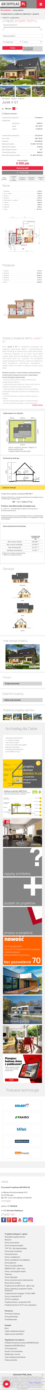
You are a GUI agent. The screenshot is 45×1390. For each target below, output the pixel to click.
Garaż (26, 42)
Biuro (7, 1297)
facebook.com (3, 1188)
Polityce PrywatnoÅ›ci (35, 1383)
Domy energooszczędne (14, 1214)
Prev (3, 91)
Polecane (8, 1243)
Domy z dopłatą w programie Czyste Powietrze (18, 1258)
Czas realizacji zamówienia (15, 1326)
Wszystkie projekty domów (15, 1206)
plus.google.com (9, 1188)
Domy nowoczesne (12, 1211)
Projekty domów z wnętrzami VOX (18, 1271)
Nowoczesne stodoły (13, 1252)
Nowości (8, 1209)
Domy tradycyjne (11, 1246)
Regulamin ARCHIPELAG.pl (15, 1314)
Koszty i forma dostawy (14, 1320)
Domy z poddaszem (12, 1226)
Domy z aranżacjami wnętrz (15, 1240)
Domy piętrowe (10, 1232)
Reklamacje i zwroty (12, 1323)
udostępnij (6, 99)
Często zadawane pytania (14, 1300)
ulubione (21, 99)
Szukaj (12, 48)
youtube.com (19, 1188)
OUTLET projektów (12, 1268)
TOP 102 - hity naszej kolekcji (16, 1217)
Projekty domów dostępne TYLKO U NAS (20, 1262)
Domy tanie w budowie (13, 1220)
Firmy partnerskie (11, 1285)
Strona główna (5, 10)
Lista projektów (17, 10)
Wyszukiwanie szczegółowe (28, 48)
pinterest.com (14, 1188)
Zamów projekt (23, 168)
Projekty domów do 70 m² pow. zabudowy (20, 1274)
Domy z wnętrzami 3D (13, 1265)
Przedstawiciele (11, 1288)
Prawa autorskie (11, 1329)
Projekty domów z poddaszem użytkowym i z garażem (20, 14)
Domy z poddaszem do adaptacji (17, 1229)
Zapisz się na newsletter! (14, 1303)
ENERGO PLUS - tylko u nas (15, 1237)
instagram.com (30, 1188)
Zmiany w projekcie (22, 178)
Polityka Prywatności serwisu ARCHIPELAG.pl (22, 1312)
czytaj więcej (37, 405)
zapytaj (14, 99)
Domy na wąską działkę (13, 1234)
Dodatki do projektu (13, 178)
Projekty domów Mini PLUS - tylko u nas (19, 1255)
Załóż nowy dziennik (12, 675)
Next (42, 91)
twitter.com (25, 1188)
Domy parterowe (11, 1223)
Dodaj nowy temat (12, 659)
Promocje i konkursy (12, 1283)
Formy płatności (11, 1317)
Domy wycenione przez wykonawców (19, 1249)
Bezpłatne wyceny (31, 178)
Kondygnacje (8, 42)
